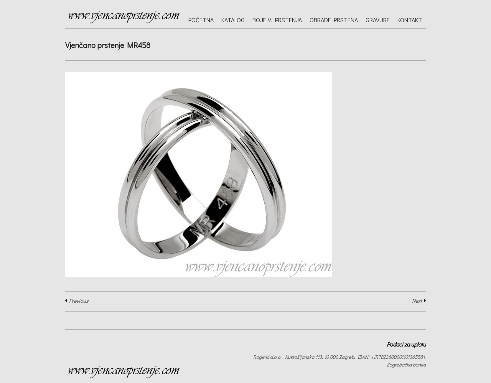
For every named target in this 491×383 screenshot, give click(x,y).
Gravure (378, 20)
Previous (78, 300)
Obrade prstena (334, 20)
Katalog (233, 20)
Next (417, 300)
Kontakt (409, 20)
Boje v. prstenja (277, 20)
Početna (201, 20)
